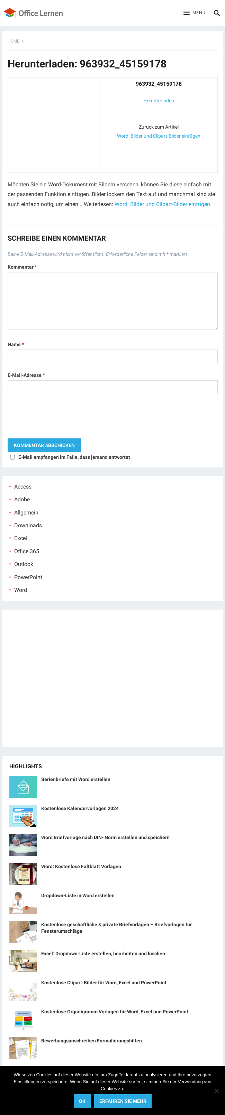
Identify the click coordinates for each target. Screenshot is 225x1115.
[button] (194, 13)
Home (13, 41)
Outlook (23, 564)
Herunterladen (158, 100)
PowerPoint (28, 577)
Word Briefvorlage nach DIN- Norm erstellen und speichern (105, 837)
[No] (216, 1090)
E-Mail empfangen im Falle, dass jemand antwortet (74, 457)
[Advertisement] (54, 123)
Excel (20, 538)
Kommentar (22, 267)
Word (20, 590)
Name (16, 344)
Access (23, 486)
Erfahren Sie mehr (122, 1101)
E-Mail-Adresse (26, 375)
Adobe (22, 499)
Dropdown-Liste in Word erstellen (78, 895)
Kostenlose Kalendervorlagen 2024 (80, 808)
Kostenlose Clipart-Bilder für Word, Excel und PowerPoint (103, 982)
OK (82, 1101)
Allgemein (26, 512)
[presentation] (60, 418)
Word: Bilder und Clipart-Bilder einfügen (158, 136)
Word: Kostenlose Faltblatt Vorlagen (81, 866)
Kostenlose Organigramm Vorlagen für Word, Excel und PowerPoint (114, 1011)
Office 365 (26, 551)
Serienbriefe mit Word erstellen (75, 779)
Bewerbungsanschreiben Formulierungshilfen (91, 1040)
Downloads (28, 525)
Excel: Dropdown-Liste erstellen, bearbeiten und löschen (103, 953)
